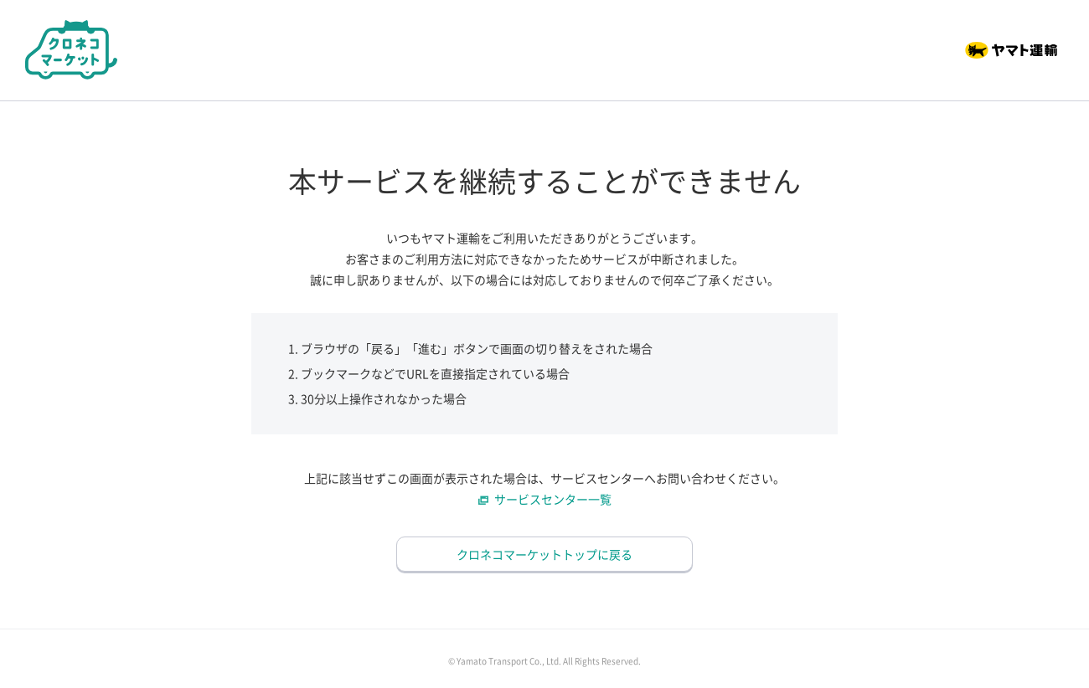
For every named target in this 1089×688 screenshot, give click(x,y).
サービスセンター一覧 (553, 498)
